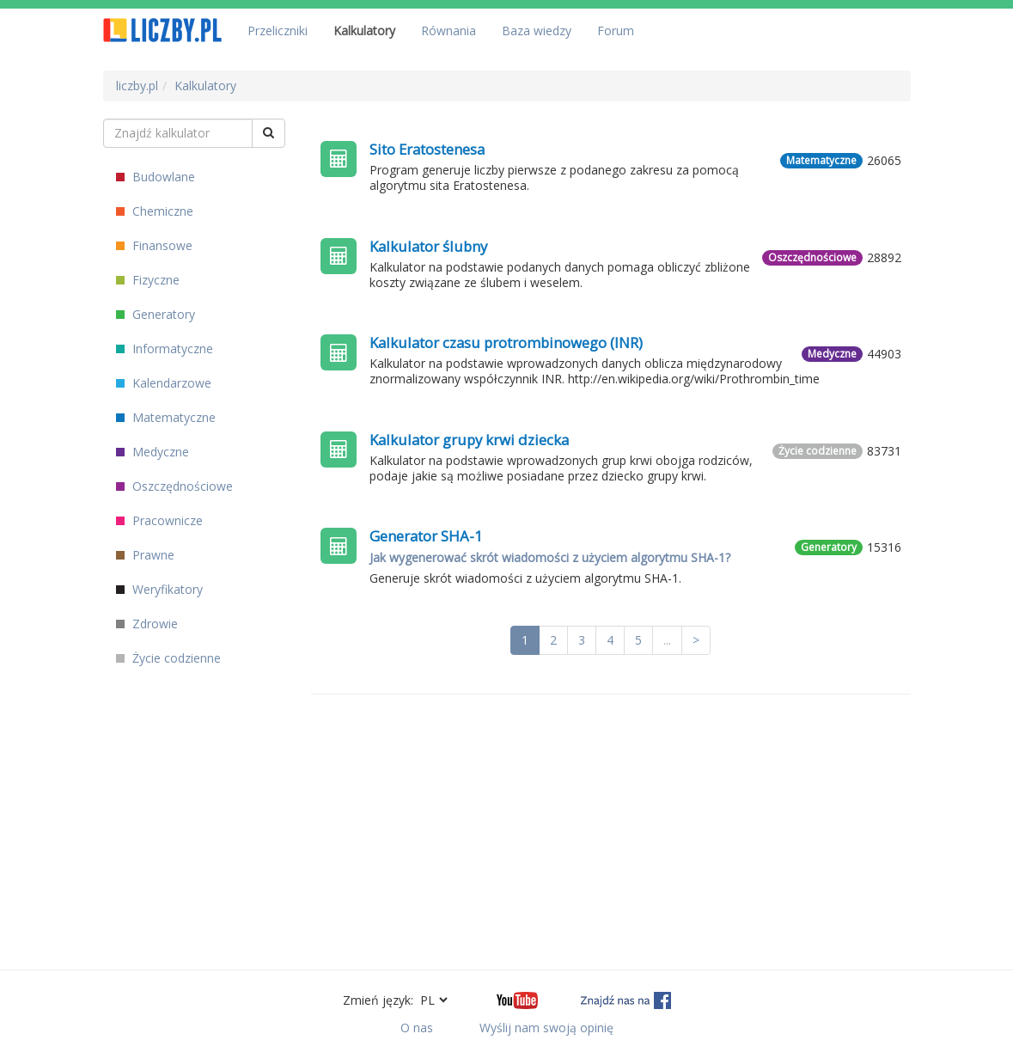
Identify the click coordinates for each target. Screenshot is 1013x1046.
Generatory (155, 314)
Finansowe (154, 245)
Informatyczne (164, 348)
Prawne (145, 555)
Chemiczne (154, 211)
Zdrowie (147, 623)
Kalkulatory (364, 30)
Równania (448, 30)
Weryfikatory (159, 589)
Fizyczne (148, 280)
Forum (615, 30)
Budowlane (155, 176)
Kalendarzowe (163, 383)
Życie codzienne (168, 658)
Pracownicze (159, 520)
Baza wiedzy (536, 30)
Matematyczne (166, 417)
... (667, 640)
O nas (416, 1027)
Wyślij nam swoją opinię (546, 1027)
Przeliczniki (277, 30)
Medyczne (152, 451)
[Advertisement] (611, 832)
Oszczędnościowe (174, 486)
